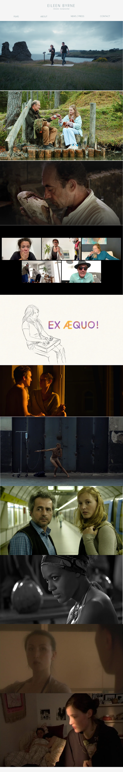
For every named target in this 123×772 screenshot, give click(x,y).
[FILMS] (19, 16)
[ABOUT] (45, 16)
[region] (61, 55)
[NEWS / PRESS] (77, 16)
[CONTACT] (106, 16)
